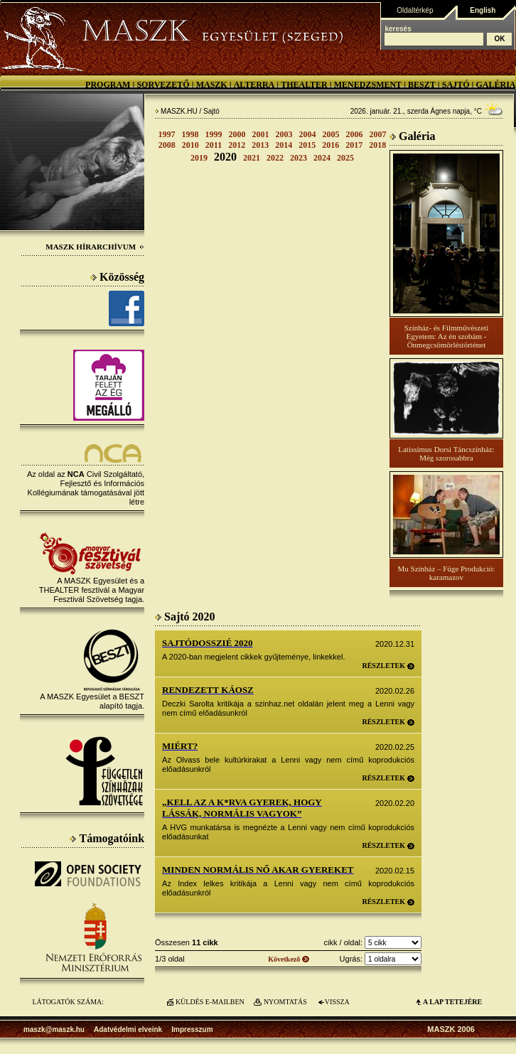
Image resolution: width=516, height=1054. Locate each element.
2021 (251, 158)
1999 (213, 134)
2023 (298, 158)
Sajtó (456, 85)
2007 (378, 134)
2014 (283, 145)
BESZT (422, 85)
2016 (330, 145)
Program (107, 85)
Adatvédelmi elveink (128, 1029)
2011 (213, 145)
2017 (353, 145)
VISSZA (337, 1002)
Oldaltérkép (415, 10)
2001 (260, 134)
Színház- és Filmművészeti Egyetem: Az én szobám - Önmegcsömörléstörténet (446, 336)
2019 (199, 158)
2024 (321, 158)
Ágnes (441, 111)
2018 (377, 145)
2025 (345, 158)
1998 (190, 134)
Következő (284, 959)
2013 (260, 145)
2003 (284, 134)
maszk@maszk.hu (54, 1029)
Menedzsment (368, 85)
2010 (190, 145)
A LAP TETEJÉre (452, 1002)
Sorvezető (162, 85)
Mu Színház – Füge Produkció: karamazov (446, 572)
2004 (307, 134)
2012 (236, 145)
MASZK (211, 85)
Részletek (383, 665)
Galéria (495, 85)
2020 (225, 157)
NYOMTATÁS (285, 1002)
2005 (331, 134)
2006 (354, 134)
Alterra (254, 85)
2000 (237, 134)
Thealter (304, 85)
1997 (167, 134)
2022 (275, 158)
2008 (167, 145)
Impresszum (192, 1029)
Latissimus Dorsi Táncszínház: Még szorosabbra (446, 453)
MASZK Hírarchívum (94, 246)
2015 (307, 145)
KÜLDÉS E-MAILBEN (210, 1002)
